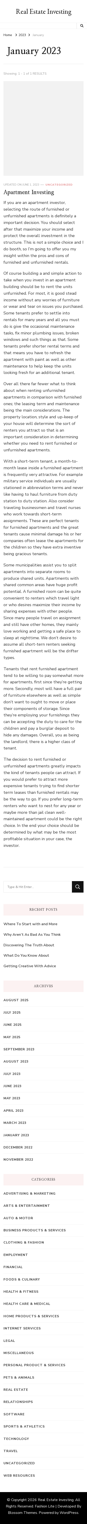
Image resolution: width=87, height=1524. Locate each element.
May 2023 (11, 1098)
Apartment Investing (28, 192)
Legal (9, 1341)
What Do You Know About (26, 955)
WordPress (69, 1512)
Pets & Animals (18, 1377)
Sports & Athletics (24, 1426)
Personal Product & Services (34, 1365)
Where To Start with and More (30, 924)
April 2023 (13, 1110)
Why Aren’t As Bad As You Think (32, 934)
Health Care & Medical (26, 1304)
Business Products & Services (34, 1230)
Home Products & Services (31, 1316)
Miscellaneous (18, 1353)
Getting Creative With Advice (29, 966)
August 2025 (16, 1000)
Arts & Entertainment (26, 1206)
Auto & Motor (18, 1218)
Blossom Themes (22, 1512)
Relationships (18, 1402)
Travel (10, 1451)
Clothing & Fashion (23, 1242)
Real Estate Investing (43, 11)
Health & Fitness (21, 1291)
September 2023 (19, 1049)
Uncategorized (59, 185)
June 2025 (12, 1025)
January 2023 (16, 1135)
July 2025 (12, 1012)
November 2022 (18, 1159)
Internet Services (22, 1328)
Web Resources (19, 1475)
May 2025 (11, 1037)
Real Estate (15, 1390)
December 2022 (17, 1147)
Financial (13, 1267)
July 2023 (12, 1074)
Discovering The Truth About (28, 945)
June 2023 (12, 1086)
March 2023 (14, 1123)
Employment (15, 1255)
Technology (16, 1439)
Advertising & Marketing (29, 1193)
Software (14, 1414)
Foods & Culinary (21, 1279)
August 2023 (16, 1061)
